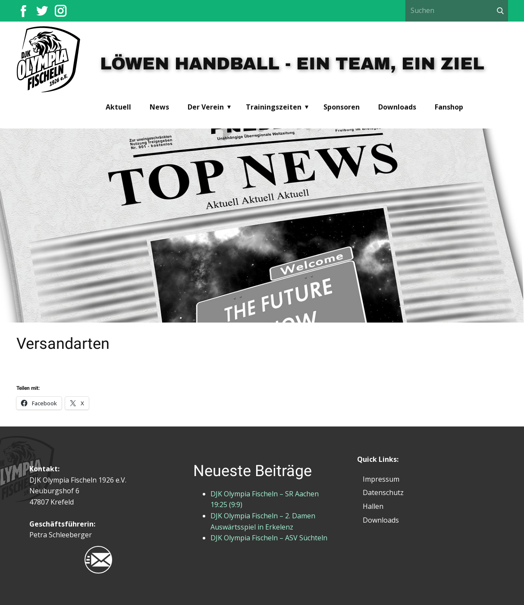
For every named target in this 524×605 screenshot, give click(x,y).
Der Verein (206, 107)
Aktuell (118, 107)
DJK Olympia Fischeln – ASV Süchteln (268, 537)
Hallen (373, 506)
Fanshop (449, 107)
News (159, 107)
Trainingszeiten (273, 107)
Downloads (397, 107)
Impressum (381, 479)
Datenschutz (383, 492)
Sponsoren (341, 107)
